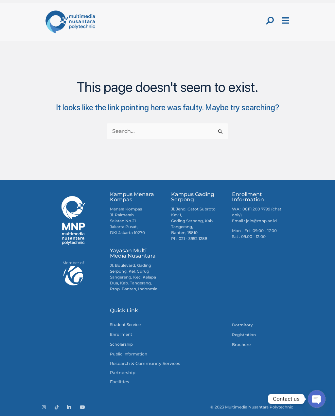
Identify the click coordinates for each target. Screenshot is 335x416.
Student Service (125, 322)
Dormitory (242, 322)
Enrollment (121, 332)
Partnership (121, 371)
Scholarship (121, 341)
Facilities (118, 381)
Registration (244, 332)
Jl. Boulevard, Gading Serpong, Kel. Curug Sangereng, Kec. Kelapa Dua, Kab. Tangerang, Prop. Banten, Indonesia (133, 275)
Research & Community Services (142, 361)
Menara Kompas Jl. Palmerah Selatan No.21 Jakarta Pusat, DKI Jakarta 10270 (127, 218)
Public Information (128, 351)
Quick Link (124, 308)
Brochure (241, 342)
